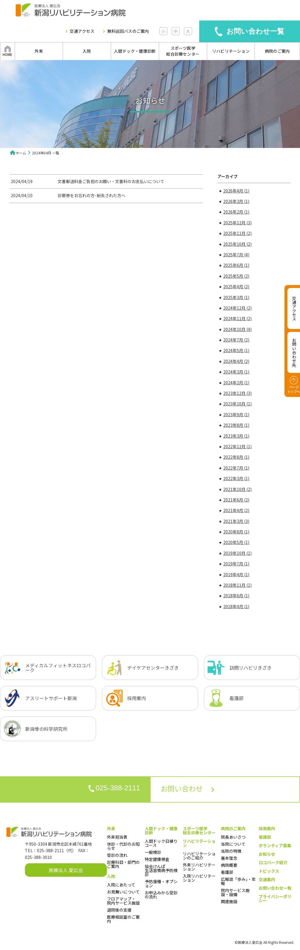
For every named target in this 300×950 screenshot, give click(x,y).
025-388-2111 (110, 788)
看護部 (227, 872)
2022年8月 (236, 457)
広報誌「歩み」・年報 (238, 881)
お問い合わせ (190, 789)
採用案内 (267, 828)
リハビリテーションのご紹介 (199, 856)
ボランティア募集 (275, 845)
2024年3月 (236, 372)
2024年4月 (236, 361)
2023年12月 (237, 393)
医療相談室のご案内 (123, 919)
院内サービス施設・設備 (235, 892)
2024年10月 (237, 329)
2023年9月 (236, 414)
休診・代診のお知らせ (123, 846)
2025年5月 (236, 276)
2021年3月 (236, 521)
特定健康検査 (157, 859)
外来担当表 (117, 837)
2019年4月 (236, 574)
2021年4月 (236, 510)
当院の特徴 (231, 851)
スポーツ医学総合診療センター (183, 51)
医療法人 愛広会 (66, 870)
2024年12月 (237, 308)
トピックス (269, 871)
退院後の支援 (119, 910)
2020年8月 (236, 532)
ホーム (21, 152)
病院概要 (229, 865)
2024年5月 (236, 350)
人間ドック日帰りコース (161, 843)
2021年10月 (237, 489)
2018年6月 (236, 595)
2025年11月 (237, 233)
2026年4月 (236, 191)
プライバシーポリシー (275, 898)
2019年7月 (236, 564)
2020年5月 (236, 542)
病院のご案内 (277, 51)
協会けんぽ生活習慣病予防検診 (161, 870)
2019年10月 (237, 553)
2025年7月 (236, 254)
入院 (87, 51)
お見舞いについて (123, 892)
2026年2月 (236, 212)
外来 (39, 51)
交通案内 (267, 879)
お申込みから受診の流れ (161, 895)
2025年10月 (237, 244)
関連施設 (229, 901)
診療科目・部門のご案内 (123, 864)
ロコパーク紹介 (273, 862)
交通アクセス (82, 31)
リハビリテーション (231, 51)
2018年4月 (236, 606)
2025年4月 (236, 286)
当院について (233, 844)
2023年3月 (236, 436)
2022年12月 (237, 446)
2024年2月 (236, 383)
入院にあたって (121, 885)
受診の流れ (117, 855)
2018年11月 (237, 585)
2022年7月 (236, 468)
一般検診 (153, 852)
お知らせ (267, 854)
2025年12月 (237, 223)
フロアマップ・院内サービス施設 (123, 901)
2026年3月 (236, 201)
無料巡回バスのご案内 (128, 31)
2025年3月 (236, 297)
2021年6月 (236, 500)
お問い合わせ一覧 (255, 31)
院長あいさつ (233, 837)
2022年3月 (236, 478)
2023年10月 (237, 404)
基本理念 (229, 858)
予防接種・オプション (161, 883)
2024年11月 (237, 318)
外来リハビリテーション (199, 867)
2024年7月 (236, 340)
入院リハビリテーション (199, 878)
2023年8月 (236, 425)
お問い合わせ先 (294, 352)
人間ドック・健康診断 (135, 51)
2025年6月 (236, 265)
